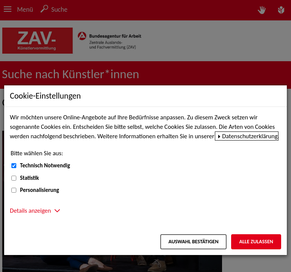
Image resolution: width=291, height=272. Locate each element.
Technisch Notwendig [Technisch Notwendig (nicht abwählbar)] (45, 165)
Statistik (29, 178)
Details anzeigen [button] (30, 210)
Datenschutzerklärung (250, 136)
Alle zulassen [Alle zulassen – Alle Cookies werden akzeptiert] (256, 241)
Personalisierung (39, 190)
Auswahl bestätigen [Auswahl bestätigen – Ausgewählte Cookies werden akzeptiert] (193, 241)
